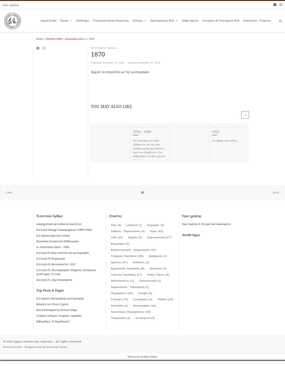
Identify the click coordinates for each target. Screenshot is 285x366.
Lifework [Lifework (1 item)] (135, 225)
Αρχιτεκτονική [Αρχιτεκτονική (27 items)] (160, 238)
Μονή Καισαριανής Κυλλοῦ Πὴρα (56, 310)
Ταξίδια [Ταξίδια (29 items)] (119, 307)
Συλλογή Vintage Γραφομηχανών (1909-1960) (64, 230)
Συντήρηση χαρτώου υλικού (53, 236)
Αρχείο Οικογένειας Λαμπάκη (32, 348)
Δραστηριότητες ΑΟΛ (164, 21)
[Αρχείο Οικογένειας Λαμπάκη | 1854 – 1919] (12, 20)
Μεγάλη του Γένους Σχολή (52, 304)
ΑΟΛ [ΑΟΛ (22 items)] (117, 238)
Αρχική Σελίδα (48, 20)
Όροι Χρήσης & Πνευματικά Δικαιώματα (206, 224)
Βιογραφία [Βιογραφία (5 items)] (120, 244)
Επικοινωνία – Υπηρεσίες (257, 20)
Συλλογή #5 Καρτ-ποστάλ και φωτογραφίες (62, 253)
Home (39, 38)
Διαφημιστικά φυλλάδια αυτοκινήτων (59, 224)
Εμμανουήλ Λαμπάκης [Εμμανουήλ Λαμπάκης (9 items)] (128, 269)
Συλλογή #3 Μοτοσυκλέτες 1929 (55, 264)
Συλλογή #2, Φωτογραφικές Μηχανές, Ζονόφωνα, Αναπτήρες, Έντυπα (66, 272)
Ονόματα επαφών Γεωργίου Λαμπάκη (59, 316)
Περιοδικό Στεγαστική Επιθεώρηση (57, 241)
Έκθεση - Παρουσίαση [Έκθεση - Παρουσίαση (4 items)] (128, 231)
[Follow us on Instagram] (280, 5)
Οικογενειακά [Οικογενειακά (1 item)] (151, 282)
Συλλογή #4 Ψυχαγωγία (50, 259)
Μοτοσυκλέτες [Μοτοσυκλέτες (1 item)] (123, 282)
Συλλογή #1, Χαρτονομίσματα (54, 280)
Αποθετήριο (82, 20)
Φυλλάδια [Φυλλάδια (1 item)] (141, 307)
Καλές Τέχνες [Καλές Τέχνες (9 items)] (159, 275)
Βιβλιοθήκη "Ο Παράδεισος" (53, 322)
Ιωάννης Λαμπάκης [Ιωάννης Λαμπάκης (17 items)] (127, 275)
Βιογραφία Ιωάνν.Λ (76, 38)
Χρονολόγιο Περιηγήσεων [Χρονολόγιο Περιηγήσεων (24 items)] (131, 320)
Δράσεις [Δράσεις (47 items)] (119, 263)
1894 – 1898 (142, 131)
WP (20, 353)
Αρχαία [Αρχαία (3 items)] (135, 238)
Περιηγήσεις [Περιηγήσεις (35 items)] (122, 294)
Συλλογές (140, 21)
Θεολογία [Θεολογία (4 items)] (159, 269)
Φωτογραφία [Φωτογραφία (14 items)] (122, 313)
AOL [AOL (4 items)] (116, 225)
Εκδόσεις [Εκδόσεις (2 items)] (141, 263)
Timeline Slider (54, 38)
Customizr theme (57, 353)
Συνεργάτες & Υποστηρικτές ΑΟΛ (221, 20)
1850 (215, 131)
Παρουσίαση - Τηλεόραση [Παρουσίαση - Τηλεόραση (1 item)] (130, 288)
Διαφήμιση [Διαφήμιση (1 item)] (158, 257)
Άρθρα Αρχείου (190, 20)
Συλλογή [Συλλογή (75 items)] (120, 301)
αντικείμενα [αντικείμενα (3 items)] (146, 326)
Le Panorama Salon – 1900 (52, 247)
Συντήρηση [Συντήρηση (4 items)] (143, 301)
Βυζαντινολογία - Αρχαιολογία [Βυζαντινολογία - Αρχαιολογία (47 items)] (134, 250)
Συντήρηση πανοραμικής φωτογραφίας (60, 299)
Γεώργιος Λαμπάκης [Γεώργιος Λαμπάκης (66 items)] (127, 257)
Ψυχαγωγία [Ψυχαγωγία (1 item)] (121, 326)
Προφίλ (66, 21)
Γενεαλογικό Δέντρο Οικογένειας (111, 20)
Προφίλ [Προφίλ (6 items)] (146, 294)
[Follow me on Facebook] (274, 5)
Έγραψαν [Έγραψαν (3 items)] (156, 225)
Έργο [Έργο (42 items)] (157, 231)
